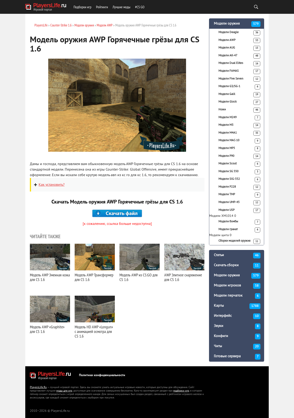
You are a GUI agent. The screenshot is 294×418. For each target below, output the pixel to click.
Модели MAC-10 (239, 140)
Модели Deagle (239, 32)
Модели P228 (239, 187)
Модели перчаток (237, 296)
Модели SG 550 (239, 172)
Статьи (237, 255)
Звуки (237, 326)
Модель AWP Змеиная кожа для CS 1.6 (50, 277)
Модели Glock (239, 102)
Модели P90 (239, 156)
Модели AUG (239, 48)
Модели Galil (239, 94)
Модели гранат (239, 229)
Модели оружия (237, 24)
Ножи (239, 110)
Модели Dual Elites (239, 63)
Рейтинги (102, 7)
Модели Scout (239, 164)
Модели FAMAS (239, 71)
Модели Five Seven (239, 79)
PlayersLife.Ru (38, 387)
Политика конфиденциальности (102, 375)
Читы (237, 346)
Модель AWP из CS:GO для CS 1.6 (138, 277)
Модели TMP (239, 195)
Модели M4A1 (239, 133)
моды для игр (64, 391)
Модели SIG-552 (239, 179)
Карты (237, 306)
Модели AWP (239, 40)
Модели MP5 (239, 148)
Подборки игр (82, 7)
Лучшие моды (121, 7)
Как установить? (52, 185)
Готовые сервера (237, 357)
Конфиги (237, 336)
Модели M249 (239, 117)
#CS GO (139, 7)
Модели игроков (237, 286)
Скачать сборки (237, 266)
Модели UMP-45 (239, 202)
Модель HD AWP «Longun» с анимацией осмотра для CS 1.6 (94, 331)
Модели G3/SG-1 (239, 86)
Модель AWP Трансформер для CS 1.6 (94, 277)
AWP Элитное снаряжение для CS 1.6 (183, 277)
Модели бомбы (239, 222)
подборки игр (181, 391)
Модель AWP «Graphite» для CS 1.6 (47, 329)
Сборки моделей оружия (239, 241)
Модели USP (239, 210)
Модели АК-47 (239, 56)
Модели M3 (239, 125)
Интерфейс (237, 316)
